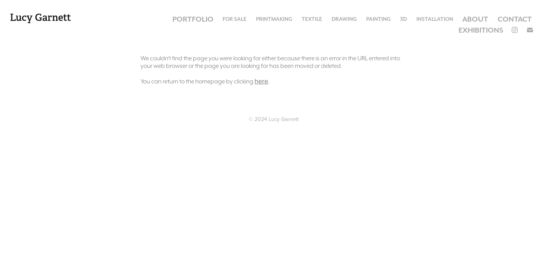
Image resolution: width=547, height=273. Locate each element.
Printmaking (274, 19)
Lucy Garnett (40, 17)
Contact (515, 19)
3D (403, 19)
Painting (378, 19)
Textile (312, 19)
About (475, 19)
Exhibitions (480, 30)
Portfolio (192, 19)
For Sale (235, 19)
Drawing (344, 19)
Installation (434, 19)
